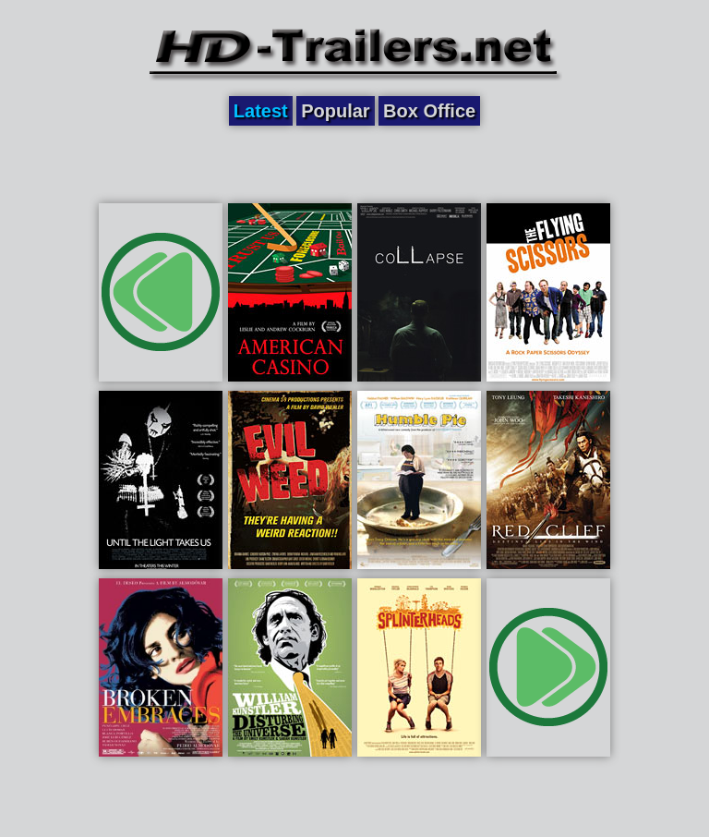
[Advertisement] (354, 163)
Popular (335, 111)
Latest (261, 111)
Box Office (429, 111)
